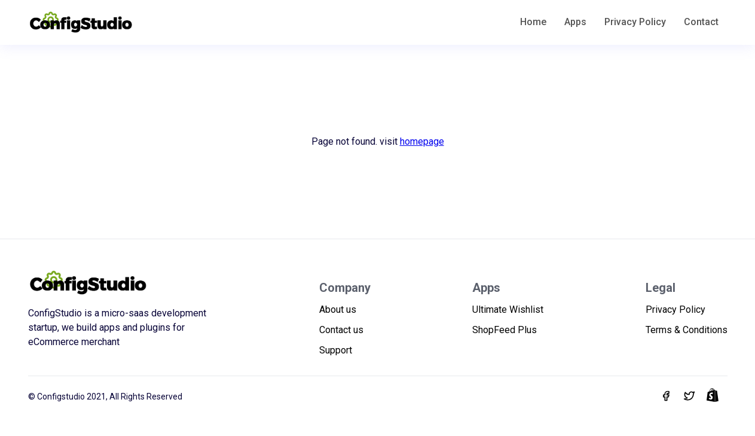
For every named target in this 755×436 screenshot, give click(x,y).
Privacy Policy (635, 22)
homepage (422, 141)
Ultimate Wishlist (507, 309)
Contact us (341, 330)
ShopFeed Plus (504, 330)
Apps (575, 22)
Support (335, 350)
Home (533, 22)
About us (337, 309)
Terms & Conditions (687, 330)
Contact (701, 22)
